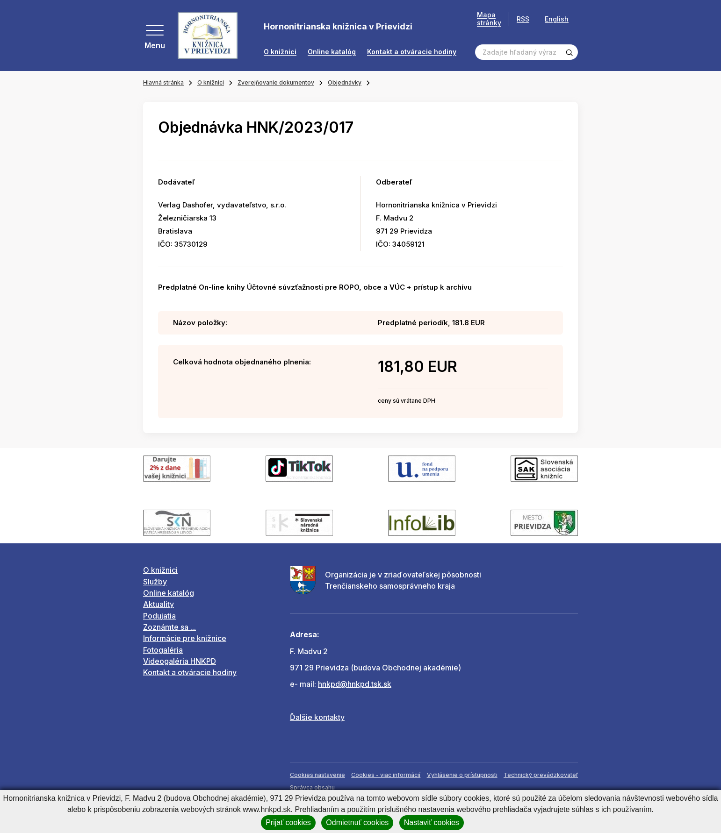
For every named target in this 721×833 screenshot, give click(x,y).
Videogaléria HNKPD (179, 661)
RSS (523, 19)
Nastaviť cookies (431, 822)
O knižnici (280, 52)
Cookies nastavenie (317, 774)
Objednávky (344, 82)
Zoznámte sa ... (169, 627)
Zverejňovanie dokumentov (276, 82)
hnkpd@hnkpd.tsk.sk (354, 684)
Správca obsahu (312, 787)
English (557, 19)
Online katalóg (332, 52)
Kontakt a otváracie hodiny (411, 52)
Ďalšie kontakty (317, 717)
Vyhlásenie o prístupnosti (462, 774)
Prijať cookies (288, 822)
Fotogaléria (163, 650)
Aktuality (158, 604)
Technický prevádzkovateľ (541, 774)
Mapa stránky (489, 19)
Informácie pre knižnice (184, 638)
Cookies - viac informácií (385, 774)
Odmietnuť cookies (357, 822)
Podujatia (159, 615)
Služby (155, 581)
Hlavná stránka (163, 82)
